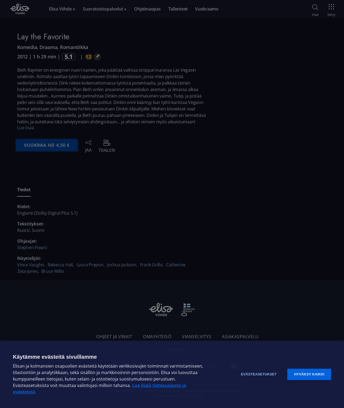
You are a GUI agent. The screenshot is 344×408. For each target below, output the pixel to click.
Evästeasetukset (259, 374)
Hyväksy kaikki (309, 374)
